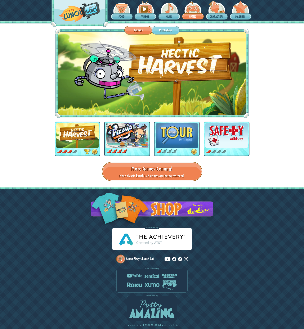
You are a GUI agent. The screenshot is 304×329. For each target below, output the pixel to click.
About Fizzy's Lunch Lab (135, 258)
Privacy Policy (135, 325)
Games (138, 30)
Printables (165, 30)
